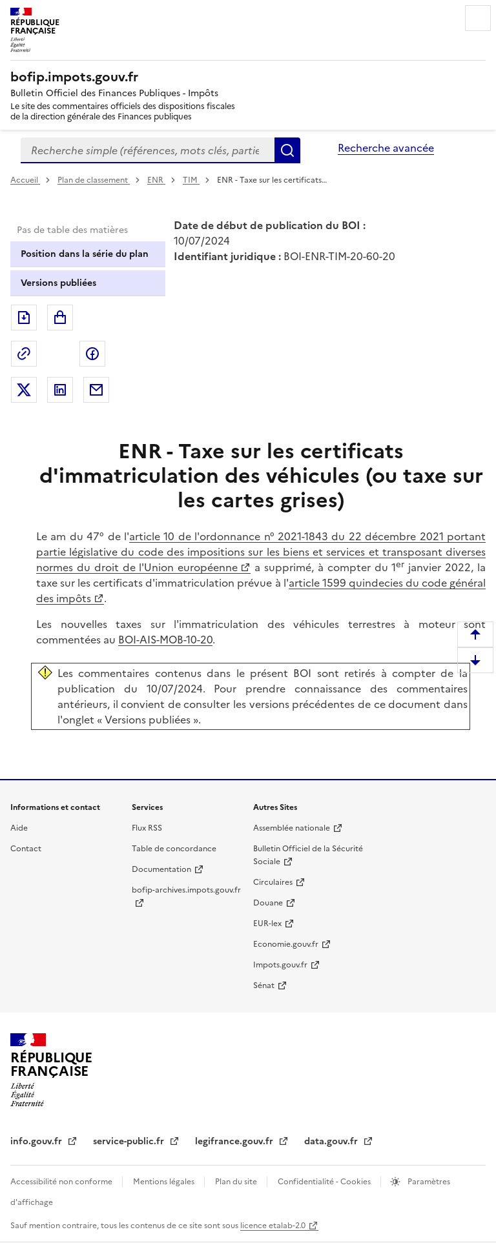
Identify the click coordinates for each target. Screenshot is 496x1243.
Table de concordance (174, 848)
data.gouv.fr (332, 1141)
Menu (478, 18)
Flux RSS (147, 828)
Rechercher (287, 150)
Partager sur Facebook (92, 354)
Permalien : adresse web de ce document (24, 354)
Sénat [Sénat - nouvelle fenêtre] (263, 985)
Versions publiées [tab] (58, 283)
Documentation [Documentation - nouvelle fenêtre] (161, 869)
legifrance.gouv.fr (235, 1141)
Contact (25, 848)
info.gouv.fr (37, 1141)
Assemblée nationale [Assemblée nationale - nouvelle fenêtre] (291, 828)
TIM (191, 180)
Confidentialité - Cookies (325, 1181)
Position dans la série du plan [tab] (85, 254)
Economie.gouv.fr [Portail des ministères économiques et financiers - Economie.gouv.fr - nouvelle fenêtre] (285, 944)
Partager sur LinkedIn (60, 390)
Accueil (25, 180)
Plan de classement (93, 180)
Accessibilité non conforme (62, 1181)
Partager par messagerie (96, 390)
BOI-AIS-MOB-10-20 (165, 639)
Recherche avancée (386, 148)
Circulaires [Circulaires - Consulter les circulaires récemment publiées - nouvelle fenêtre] (273, 882)
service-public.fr (130, 1141)
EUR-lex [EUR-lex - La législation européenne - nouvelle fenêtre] (267, 923)
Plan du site (237, 1181)
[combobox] (147, 150)
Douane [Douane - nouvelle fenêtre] (268, 903)
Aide (19, 828)
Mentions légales (164, 1181)
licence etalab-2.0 (272, 1225)
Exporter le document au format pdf (24, 317)
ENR (156, 180)
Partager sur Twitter (24, 390)
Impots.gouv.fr (280, 965)
